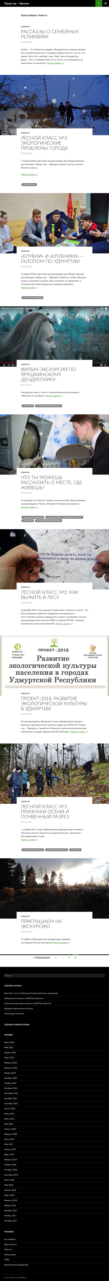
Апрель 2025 (10, 1052)
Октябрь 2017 (10, 1220)
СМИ (6, 1259)
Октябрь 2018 (10, 1169)
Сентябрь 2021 (11, 1103)
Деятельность (10, 1244)
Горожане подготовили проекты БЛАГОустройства (27, 1003)
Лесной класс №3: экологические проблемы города (44, 143)
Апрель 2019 (10, 1149)
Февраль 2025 (10, 1062)
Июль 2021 (9, 1113)
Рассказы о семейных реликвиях (50, 34)
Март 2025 (9, 1057)
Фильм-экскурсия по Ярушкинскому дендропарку (48, 374)
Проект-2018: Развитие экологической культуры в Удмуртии (54, 703)
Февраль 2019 (10, 1159)
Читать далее (55, 63)
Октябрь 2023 (10, 1088)
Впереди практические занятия (18, 1008)
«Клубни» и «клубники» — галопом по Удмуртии (52, 258)
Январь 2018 (10, 1205)
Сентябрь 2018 (11, 1175)
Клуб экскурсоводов (32, 298)
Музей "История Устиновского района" (64, 517)
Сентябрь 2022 (11, 1093)
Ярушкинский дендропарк (49, 406)
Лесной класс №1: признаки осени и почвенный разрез (45, 811)
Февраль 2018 (10, 1200)
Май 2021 (8, 1124)
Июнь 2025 (9, 1042)
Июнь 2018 (9, 1180)
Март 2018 (9, 1195)
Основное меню (105, 3)
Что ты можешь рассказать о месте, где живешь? (51, 482)
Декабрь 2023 (10, 1078)
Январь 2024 (10, 1073)
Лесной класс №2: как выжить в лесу (49, 594)
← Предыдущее (41, 957)
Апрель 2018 (10, 1190)
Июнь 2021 (9, 1118)
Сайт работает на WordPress (15, 1277)
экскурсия (28, 406)
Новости (25, 26)
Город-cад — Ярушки (16, 3)
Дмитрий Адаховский (57, 850)
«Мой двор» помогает (14, 1013)
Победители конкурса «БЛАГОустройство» (24, 998)
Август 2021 (9, 1108)
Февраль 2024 (10, 1068)
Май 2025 (8, 1047)
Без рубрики (10, 1239)
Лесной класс (29, 184)
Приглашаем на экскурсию (41, 923)
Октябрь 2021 (10, 1098)
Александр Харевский (33, 517)
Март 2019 (9, 1154)
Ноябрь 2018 (10, 1164)
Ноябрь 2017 (10, 1215)
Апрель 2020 (10, 1129)
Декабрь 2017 (10, 1210)
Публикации (10, 1254)
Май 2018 (8, 1185)
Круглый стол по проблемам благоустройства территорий (31, 993)
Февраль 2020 (10, 1134)
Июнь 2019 (9, 1139)
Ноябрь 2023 (10, 1083)
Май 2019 (8, 1144)
